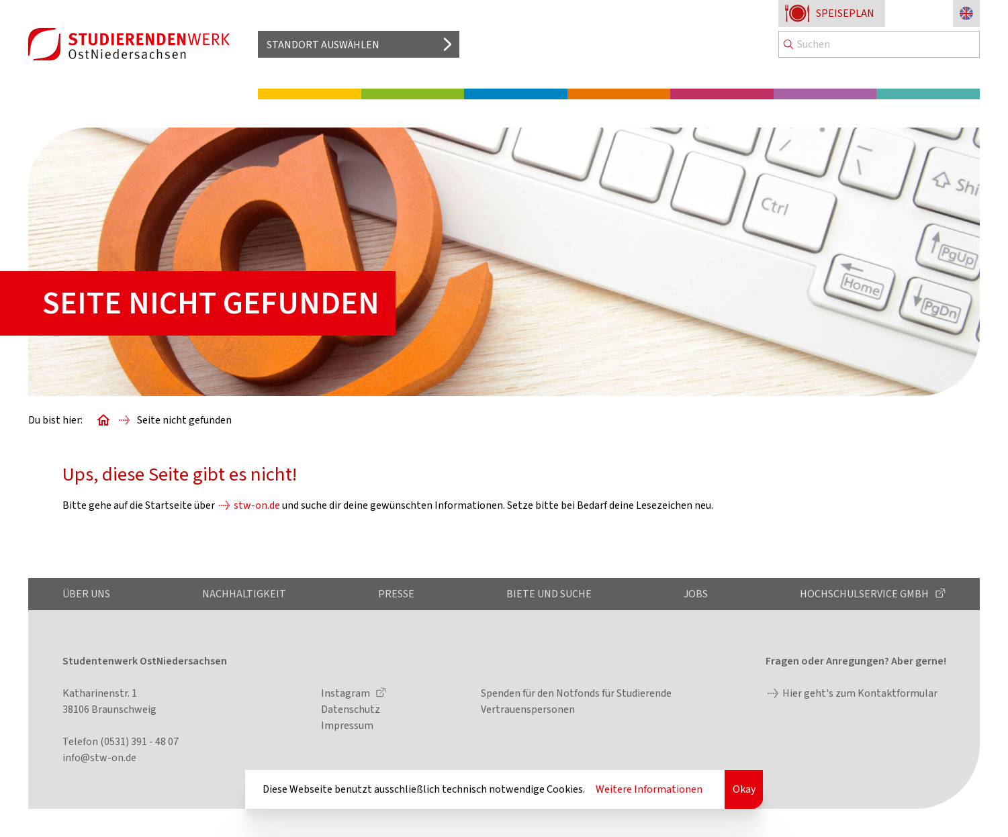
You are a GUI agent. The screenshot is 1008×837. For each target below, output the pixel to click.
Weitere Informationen (649, 789)
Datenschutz (350, 709)
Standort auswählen (323, 45)
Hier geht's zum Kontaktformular (859, 693)
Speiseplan (845, 13)
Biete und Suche (549, 594)
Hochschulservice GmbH (865, 594)
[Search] (879, 44)
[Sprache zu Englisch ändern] (966, 13)
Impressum (347, 725)
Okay (744, 789)
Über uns (86, 594)
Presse (396, 594)
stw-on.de (257, 505)
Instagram (346, 693)
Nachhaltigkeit (244, 594)
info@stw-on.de (99, 757)
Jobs (696, 594)
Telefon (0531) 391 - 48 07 (120, 741)
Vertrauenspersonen (528, 709)
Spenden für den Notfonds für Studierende (576, 693)
